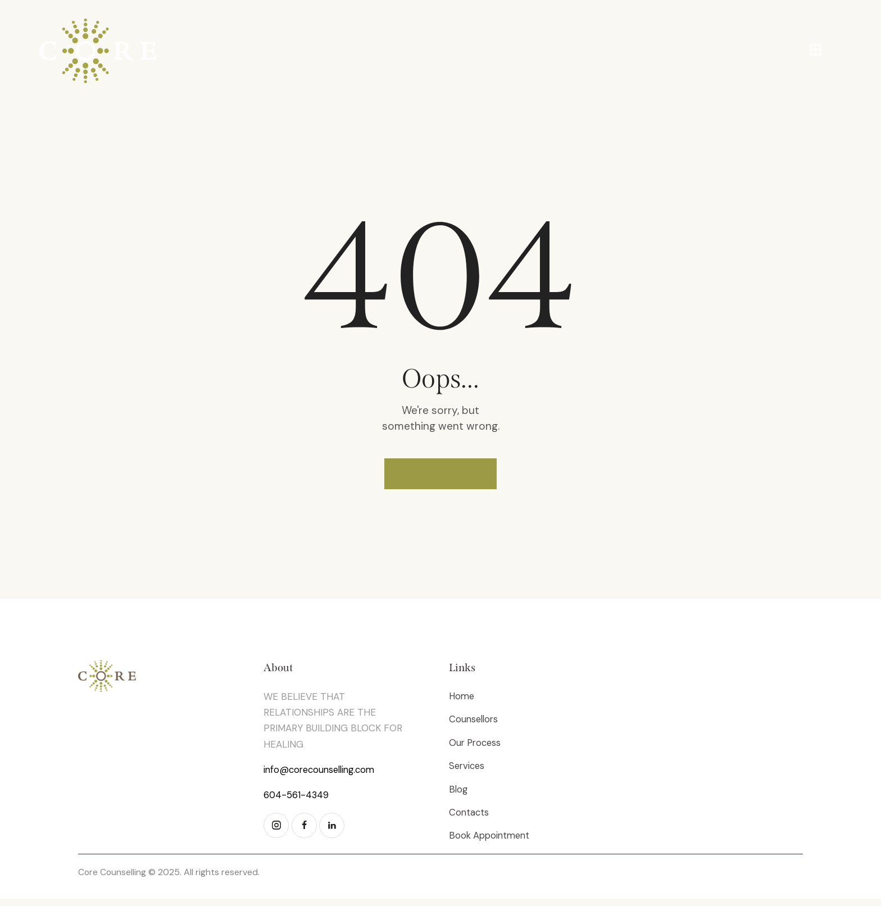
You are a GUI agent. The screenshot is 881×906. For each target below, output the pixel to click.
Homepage (440, 476)
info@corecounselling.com (323, 774)
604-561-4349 (297, 800)
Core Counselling (112, 880)
